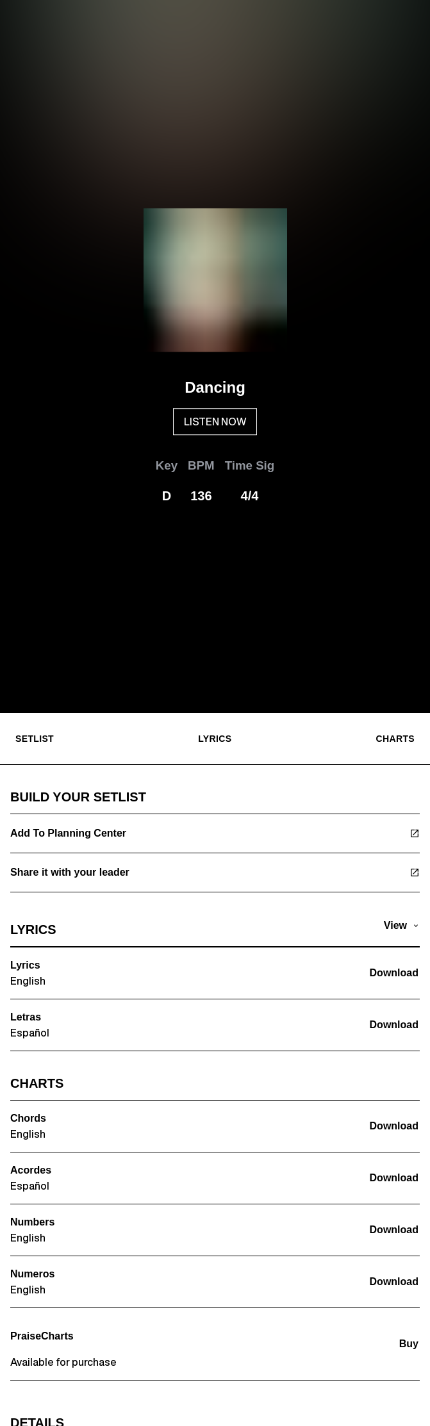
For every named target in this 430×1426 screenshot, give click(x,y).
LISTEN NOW (215, 421)
